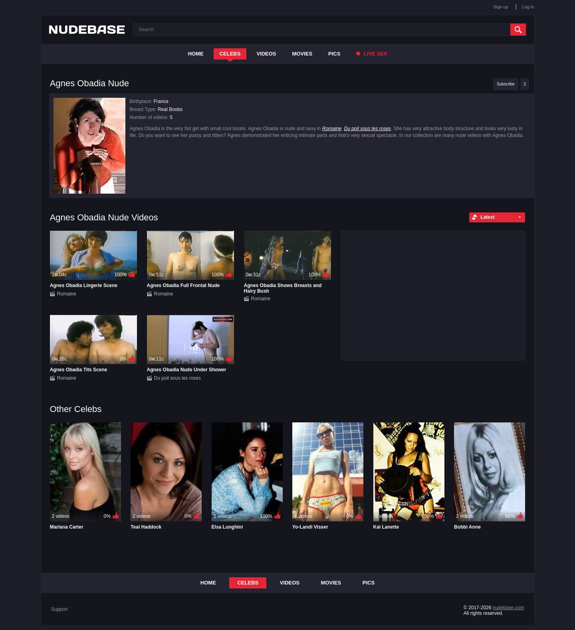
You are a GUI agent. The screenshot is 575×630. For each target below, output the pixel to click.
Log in (528, 6)
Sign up (500, 6)
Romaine (331, 128)
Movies (302, 54)
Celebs (230, 54)
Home (196, 54)
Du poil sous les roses (367, 128)
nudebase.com (508, 607)
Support (59, 609)
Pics (334, 54)
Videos (266, 54)
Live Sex (371, 54)
